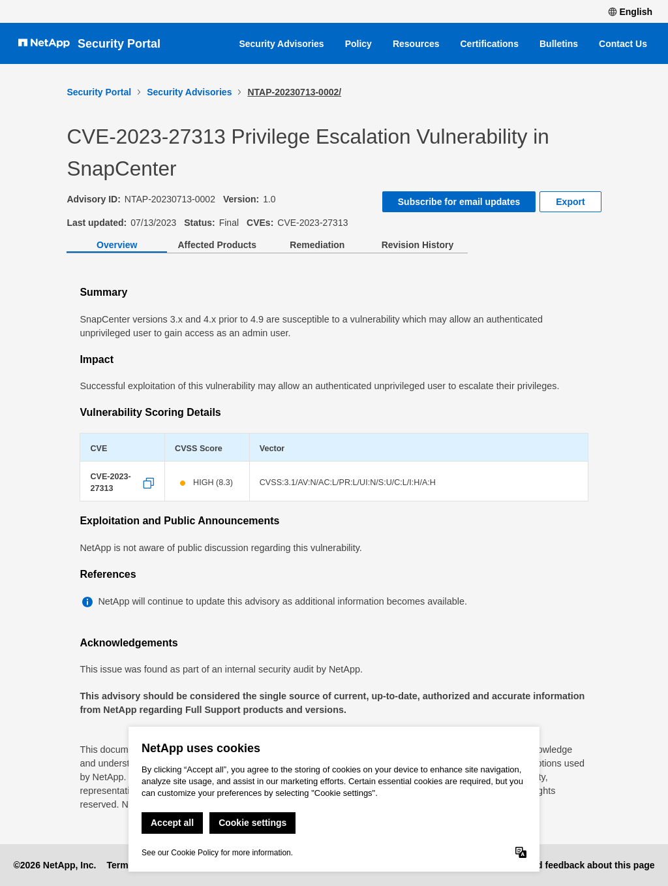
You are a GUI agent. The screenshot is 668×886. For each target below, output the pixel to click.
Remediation (317, 245)
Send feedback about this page (587, 865)
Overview (117, 245)
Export (570, 202)
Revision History (417, 245)
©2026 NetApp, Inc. (54, 865)
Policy (358, 44)
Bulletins (558, 44)
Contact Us (623, 44)
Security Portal (119, 43)
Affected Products (216, 245)
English (630, 12)
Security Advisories (281, 44)
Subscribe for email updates (459, 202)
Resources (416, 44)
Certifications (490, 44)
